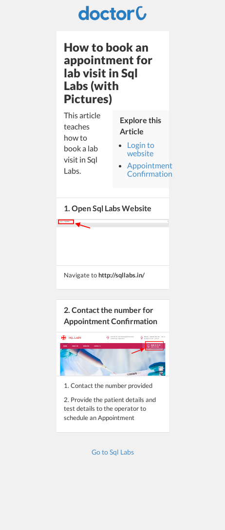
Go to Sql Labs (113, 452)
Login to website (140, 149)
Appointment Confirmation (149, 170)
